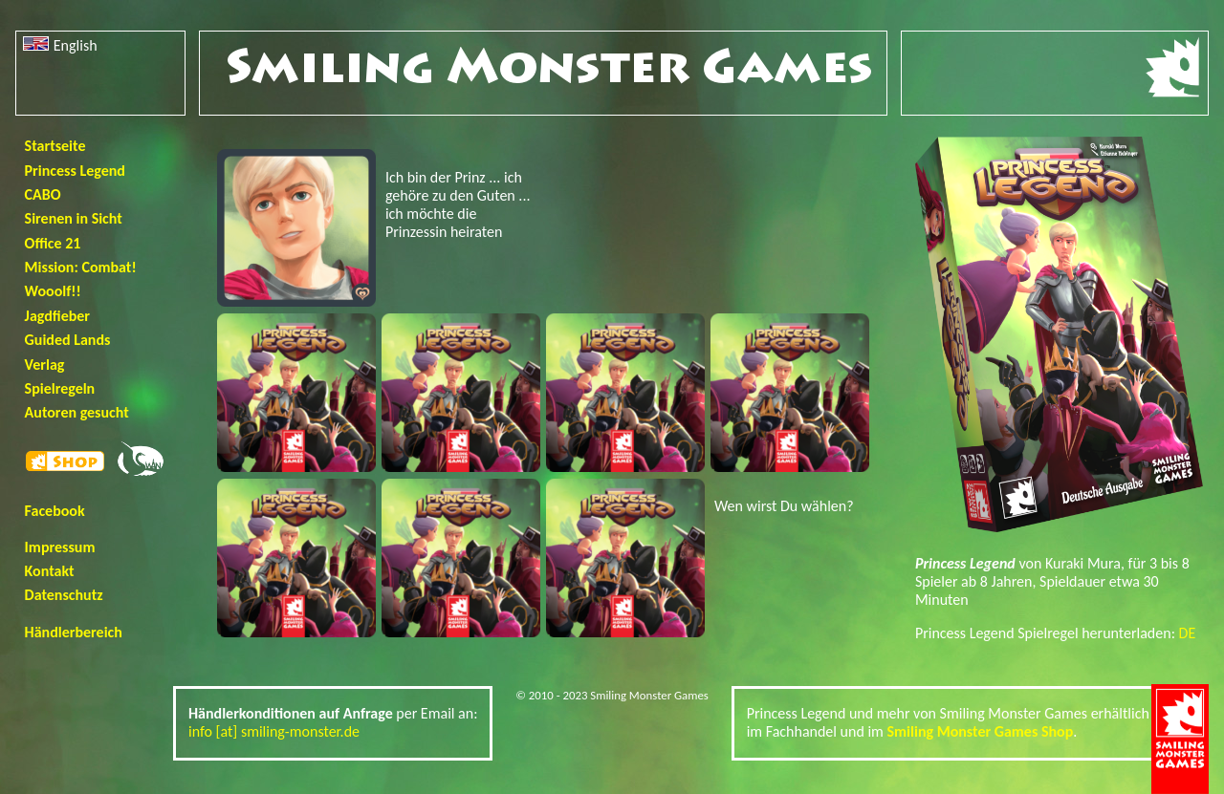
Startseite (55, 146)
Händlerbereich (73, 632)
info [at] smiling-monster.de (274, 731)
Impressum (60, 547)
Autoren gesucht (77, 412)
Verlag (45, 364)
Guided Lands (68, 340)
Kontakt (50, 571)
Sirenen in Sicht (73, 218)
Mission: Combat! (81, 267)
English (60, 45)
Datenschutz (64, 595)
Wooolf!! (53, 291)
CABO (43, 194)
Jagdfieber (57, 316)
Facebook (55, 511)
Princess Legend (75, 170)
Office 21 (53, 243)
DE (1187, 633)
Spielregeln (60, 388)
